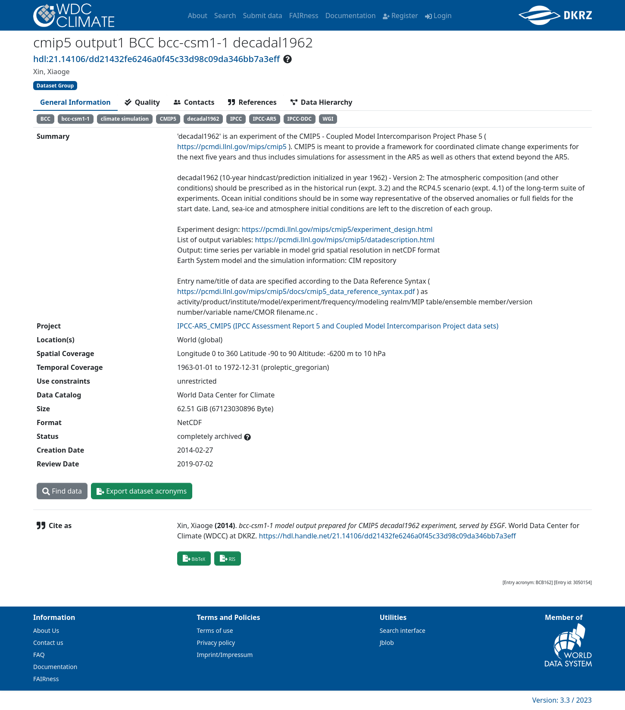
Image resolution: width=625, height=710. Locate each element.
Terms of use (215, 630)
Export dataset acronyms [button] (142, 491)
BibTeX (194, 558)
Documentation (350, 15)
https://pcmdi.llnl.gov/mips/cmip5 (232, 146)
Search (225, 15)
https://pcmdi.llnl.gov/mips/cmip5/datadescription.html (344, 239)
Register (400, 15)
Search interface (402, 630)
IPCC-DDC (300, 118)
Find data (62, 491)
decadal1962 (203, 118)
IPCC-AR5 (264, 118)
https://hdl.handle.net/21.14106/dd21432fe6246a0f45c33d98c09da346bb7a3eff (387, 536)
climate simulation (124, 118)
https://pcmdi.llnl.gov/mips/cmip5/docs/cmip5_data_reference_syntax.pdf (296, 291)
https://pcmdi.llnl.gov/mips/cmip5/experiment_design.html (337, 229)
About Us (46, 630)
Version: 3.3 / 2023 (562, 700)
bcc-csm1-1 (76, 118)
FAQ (39, 655)
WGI (328, 118)
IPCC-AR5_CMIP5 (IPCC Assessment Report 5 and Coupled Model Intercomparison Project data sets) (337, 326)
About (197, 15)
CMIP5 (168, 118)
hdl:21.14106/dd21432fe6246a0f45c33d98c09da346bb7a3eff (156, 59)
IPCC (236, 118)
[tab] (75, 102)
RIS (227, 558)
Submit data (262, 15)
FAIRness (304, 15)
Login (438, 15)
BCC (45, 118)
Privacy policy (216, 642)
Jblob (387, 642)
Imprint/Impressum (225, 655)
